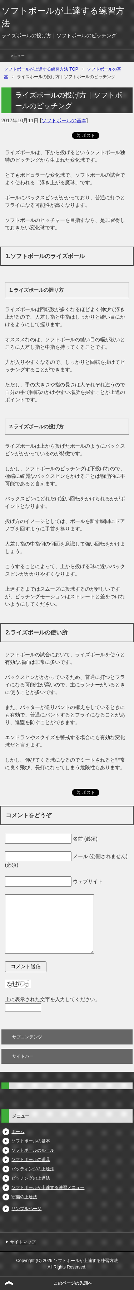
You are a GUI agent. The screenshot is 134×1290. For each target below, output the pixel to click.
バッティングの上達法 (32, 1168)
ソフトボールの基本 (63, 120)
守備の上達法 (24, 1196)
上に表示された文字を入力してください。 (52, 999)
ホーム (17, 1131)
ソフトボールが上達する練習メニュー (47, 1187)
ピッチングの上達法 (30, 1178)
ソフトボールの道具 (30, 1159)
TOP (41, 69)
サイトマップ (23, 1241)
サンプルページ (26, 1208)
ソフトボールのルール (32, 1150)
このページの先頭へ (73, 1283)
